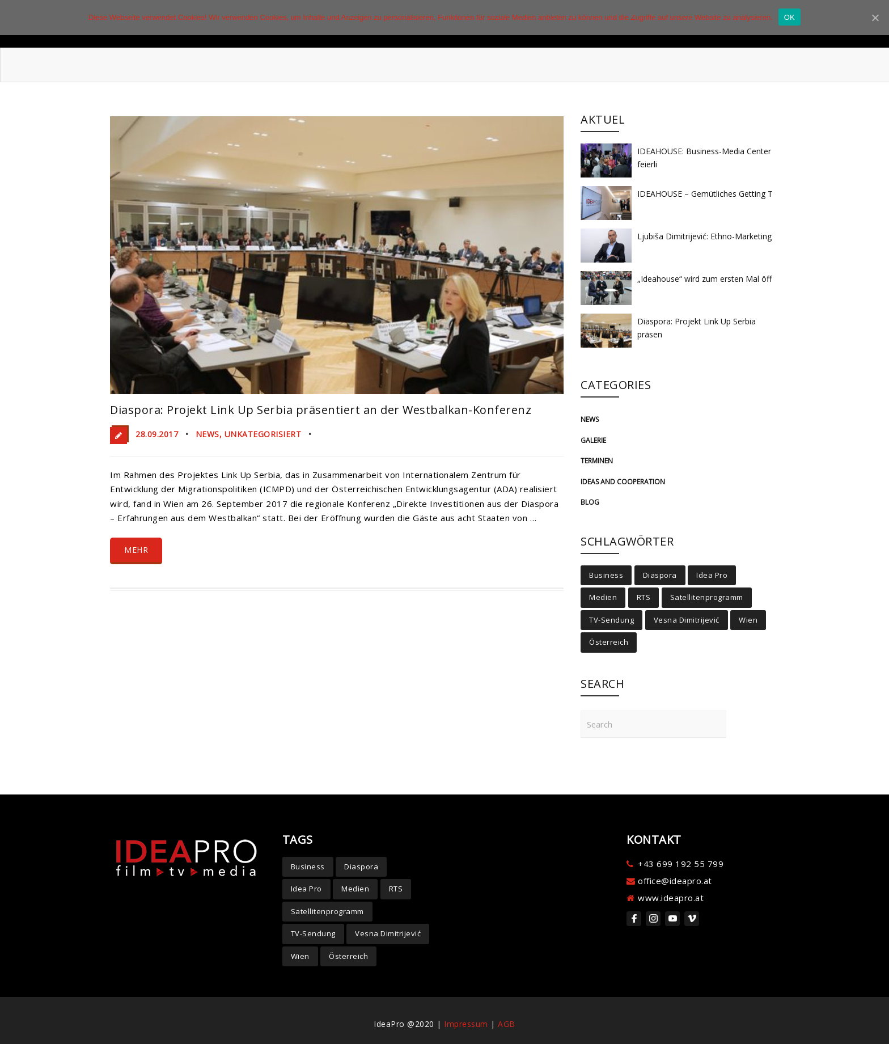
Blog (590, 502)
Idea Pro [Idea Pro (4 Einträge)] (711, 575)
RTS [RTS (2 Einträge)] (644, 597)
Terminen (597, 461)
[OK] (874, 17)
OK (789, 17)
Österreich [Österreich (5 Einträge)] (608, 642)
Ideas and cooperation (623, 482)
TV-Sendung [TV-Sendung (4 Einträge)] (611, 620)
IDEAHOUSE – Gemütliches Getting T (705, 193)
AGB (506, 1023)
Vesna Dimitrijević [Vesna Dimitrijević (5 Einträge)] (686, 620)
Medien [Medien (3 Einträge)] (603, 597)
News (207, 434)
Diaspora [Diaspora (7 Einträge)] (660, 575)
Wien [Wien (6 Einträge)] (748, 620)
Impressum (466, 1023)
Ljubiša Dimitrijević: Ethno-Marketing (704, 236)
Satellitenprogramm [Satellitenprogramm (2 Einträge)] (706, 597)
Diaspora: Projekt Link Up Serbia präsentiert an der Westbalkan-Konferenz (320, 409)
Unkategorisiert (263, 434)
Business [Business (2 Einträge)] (606, 575)
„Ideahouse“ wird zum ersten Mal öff (704, 278)
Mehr (136, 549)
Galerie (593, 440)
